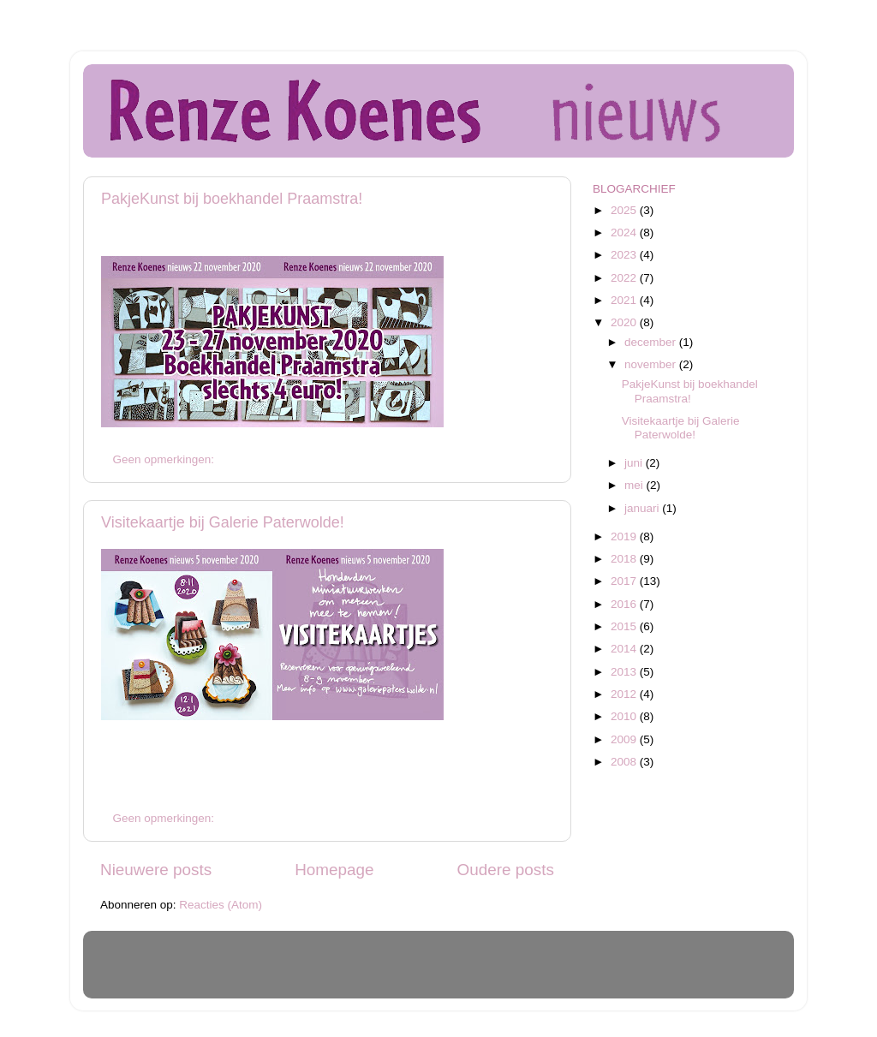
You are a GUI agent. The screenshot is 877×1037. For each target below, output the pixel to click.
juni (635, 462)
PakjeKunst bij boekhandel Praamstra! (231, 198)
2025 (625, 210)
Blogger (549, 972)
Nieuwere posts (156, 870)
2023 (625, 254)
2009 (625, 739)
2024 (625, 232)
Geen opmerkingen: (165, 459)
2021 (625, 300)
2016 (625, 604)
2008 (625, 761)
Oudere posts (505, 870)
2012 (625, 694)
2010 (625, 716)
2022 (625, 277)
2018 (625, 558)
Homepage (334, 870)
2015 (625, 626)
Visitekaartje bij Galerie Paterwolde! (222, 522)
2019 (625, 536)
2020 (625, 322)
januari (643, 508)
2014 (625, 648)
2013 (625, 671)
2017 (625, 581)
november (651, 364)
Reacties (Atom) (220, 904)
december (651, 342)
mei (635, 485)
